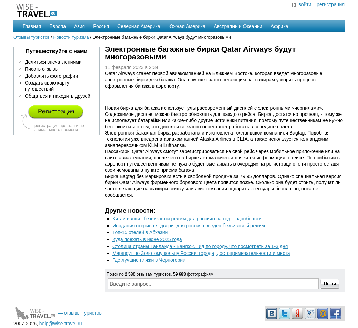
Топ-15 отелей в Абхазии (140, 232)
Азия (79, 26)
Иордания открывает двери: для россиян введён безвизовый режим (188, 225)
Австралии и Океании (238, 26)
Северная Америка (138, 26)
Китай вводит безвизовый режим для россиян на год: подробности (186, 218)
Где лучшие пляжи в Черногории (149, 260)
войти (304, 4)
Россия (101, 26)
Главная (32, 26)
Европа (57, 26)
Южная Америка (186, 26)
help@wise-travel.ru (60, 323)
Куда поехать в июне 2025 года (147, 239)
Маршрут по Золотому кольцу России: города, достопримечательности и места (201, 253)
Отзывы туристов (31, 37)
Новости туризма (71, 37)
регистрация (331, 4)
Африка (279, 26)
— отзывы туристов (57, 313)
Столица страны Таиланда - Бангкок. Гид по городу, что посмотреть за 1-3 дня (200, 246)
